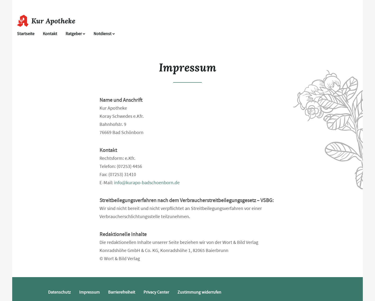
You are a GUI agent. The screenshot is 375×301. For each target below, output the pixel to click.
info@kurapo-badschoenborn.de (147, 183)
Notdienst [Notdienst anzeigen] (104, 34)
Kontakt (50, 34)
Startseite (25, 34)
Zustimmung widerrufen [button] (199, 292)
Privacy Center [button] (156, 292)
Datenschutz (59, 292)
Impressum (89, 292)
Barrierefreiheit (121, 292)
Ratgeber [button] (75, 34)
